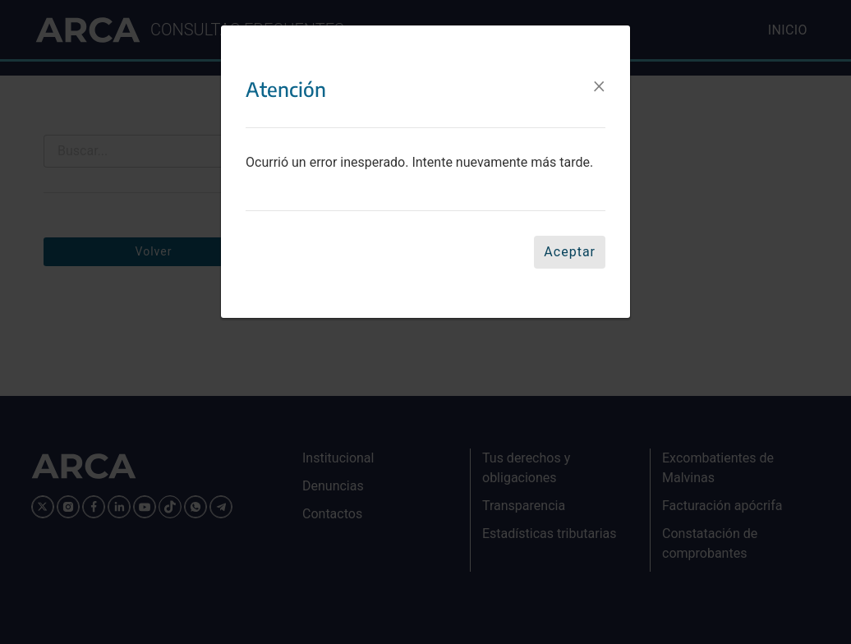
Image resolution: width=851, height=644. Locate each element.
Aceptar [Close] (570, 240)
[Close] (599, 73)
